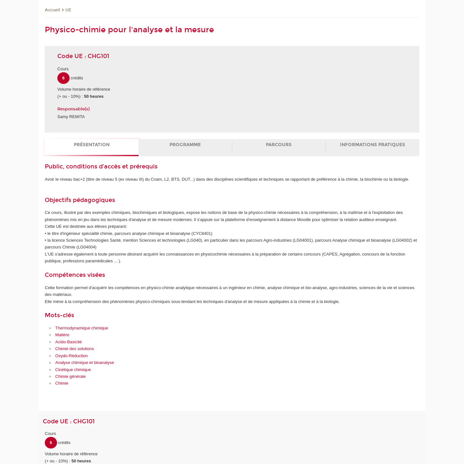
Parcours (279, 144)
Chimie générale (70, 376)
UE (68, 10)
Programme (185, 144)
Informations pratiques (372, 144)
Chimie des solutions (74, 348)
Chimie (61, 383)
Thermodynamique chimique (81, 328)
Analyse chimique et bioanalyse (84, 362)
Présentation (92, 144)
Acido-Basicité (68, 341)
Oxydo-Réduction (71, 355)
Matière (62, 334)
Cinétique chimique (73, 369)
